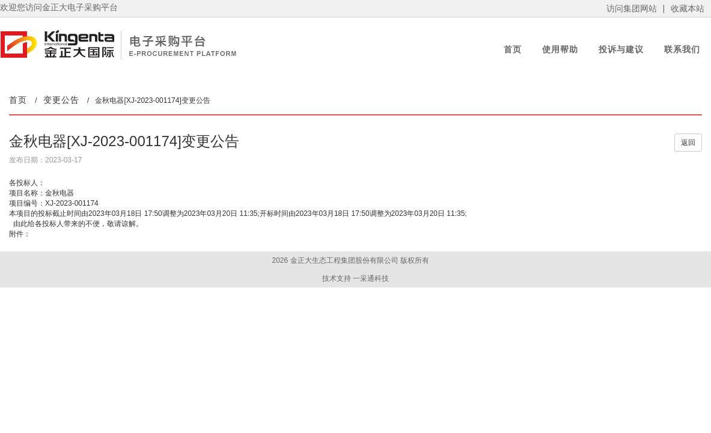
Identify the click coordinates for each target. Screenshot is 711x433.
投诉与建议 (621, 49)
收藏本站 (687, 8)
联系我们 (682, 49)
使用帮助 (560, 49)
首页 (513, 49)
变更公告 (61, 100)
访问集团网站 (631, 8)
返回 (688, 142)
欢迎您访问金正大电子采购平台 (59, 7)
